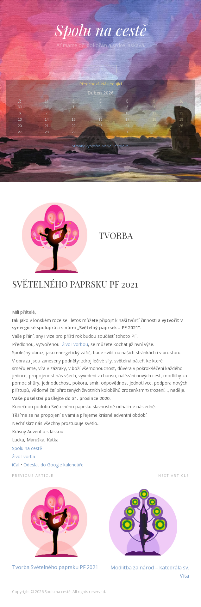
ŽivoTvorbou (75, 344)
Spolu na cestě (101, 30)
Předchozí (89, 84)
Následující (111, 84)
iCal (15, 465)
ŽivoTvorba (23, 456)
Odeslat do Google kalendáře (53, 465)
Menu (100, 69)
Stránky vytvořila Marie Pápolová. (100, 145)
